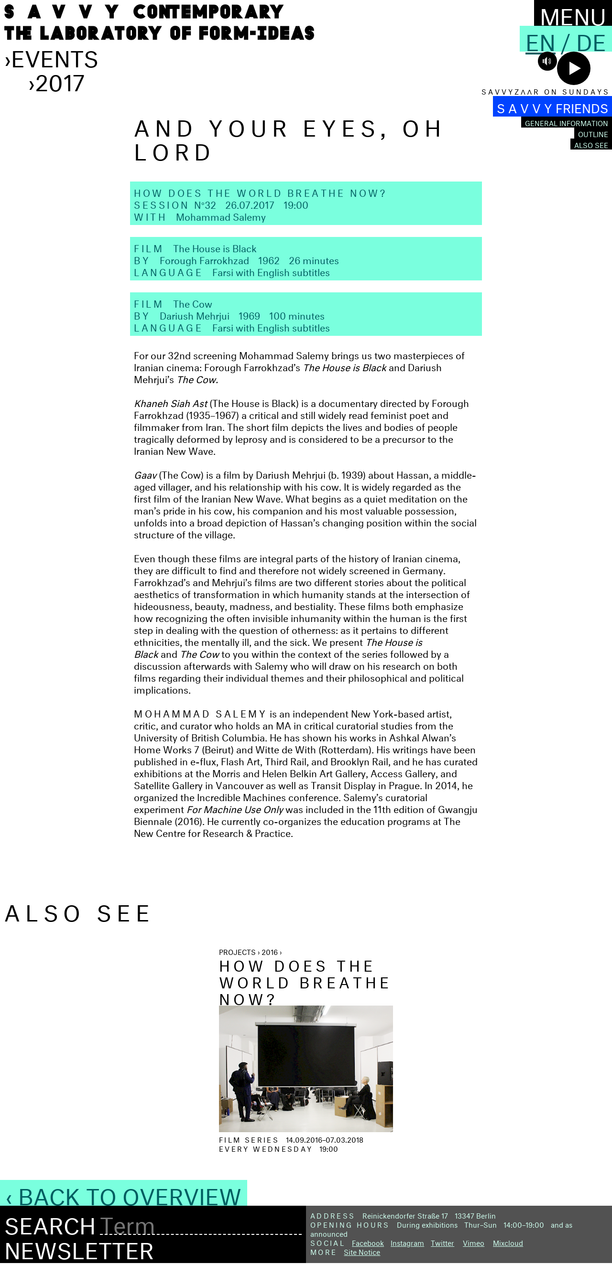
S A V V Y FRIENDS (552, 106)
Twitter (442, 1241)
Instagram (407, 1241)
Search (50, 1222)
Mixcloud (508, 1241)
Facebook (368, 1241)
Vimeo (473, 1241)
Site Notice (362, 1250)
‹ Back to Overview (123, 1193)
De (591, 38)
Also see (591, 144)
